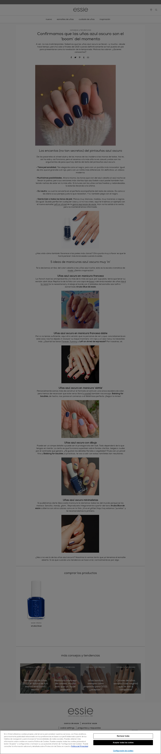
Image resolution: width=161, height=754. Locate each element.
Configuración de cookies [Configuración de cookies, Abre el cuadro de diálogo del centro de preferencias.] (123, 751)
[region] (80, 742)
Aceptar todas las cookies (123, 743)
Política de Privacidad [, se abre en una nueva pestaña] (79, 746)
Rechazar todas (123, 736)
